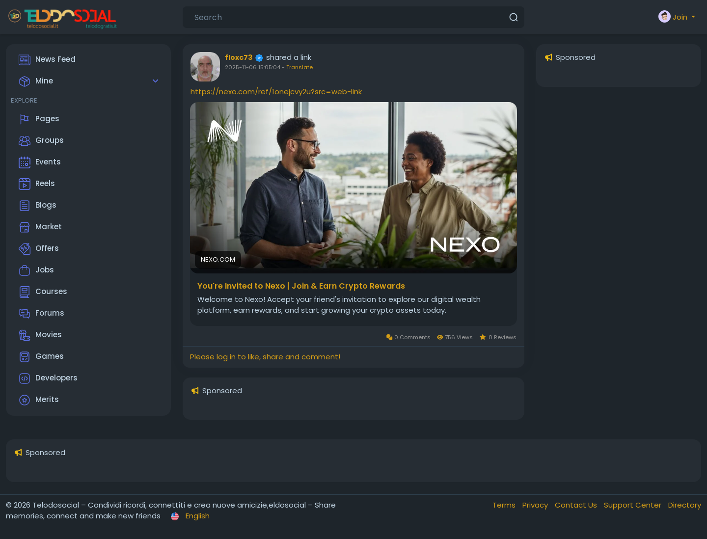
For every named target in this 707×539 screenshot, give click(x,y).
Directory (684, 505)
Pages (39, 119)
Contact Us (577, 505)
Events (40, 162)
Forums (41, 314)
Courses (43, 292)
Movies (40, 335)
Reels (37, 184)
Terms (504, 505)
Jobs (36, 270)
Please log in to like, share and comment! (265, 356)
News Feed (47, 60)
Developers (48, 378)
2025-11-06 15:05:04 (252, 67)
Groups (41, 141)
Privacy (536, 505)
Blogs (37, 206)
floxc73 (238, 57)
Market (40, 227)
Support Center (633, 505)
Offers (39, 249)
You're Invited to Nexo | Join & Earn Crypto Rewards (301, 286)
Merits (39, 400)
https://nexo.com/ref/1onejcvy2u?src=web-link (276, 91)
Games (41, 357)
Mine (36, 81)
